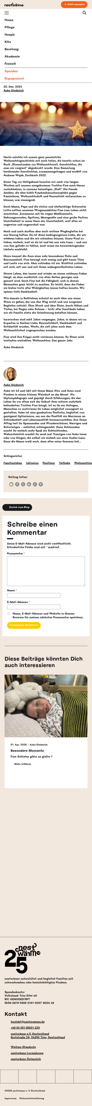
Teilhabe (64, 463)
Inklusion (32, 463)
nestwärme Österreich (23, 1059)
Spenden (11, 71)
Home (9, 20)
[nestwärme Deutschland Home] (14, 4)
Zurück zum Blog (17, 507)
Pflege (10, 27)
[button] (11, 484)
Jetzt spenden (76, 4)
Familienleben (13, 463)
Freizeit (10, 63)
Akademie (12, 56)
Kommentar (16, 553)
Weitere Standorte (20, 1047)
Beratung (12, 49)
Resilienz (49, 463)
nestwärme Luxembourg (24, 1053)
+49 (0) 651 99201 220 (22, 1028)
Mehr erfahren (21, 764)
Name (12, 590)
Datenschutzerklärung (32, 1098)
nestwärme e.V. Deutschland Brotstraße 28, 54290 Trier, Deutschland (35, 1035)
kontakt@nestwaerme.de (25, 1022)
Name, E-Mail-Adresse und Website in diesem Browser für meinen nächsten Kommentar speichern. (48, 615)
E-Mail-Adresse (18, 602)
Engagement (14, 78)
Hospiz (10, 34)
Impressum (10, 1098)
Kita (8, 42)
